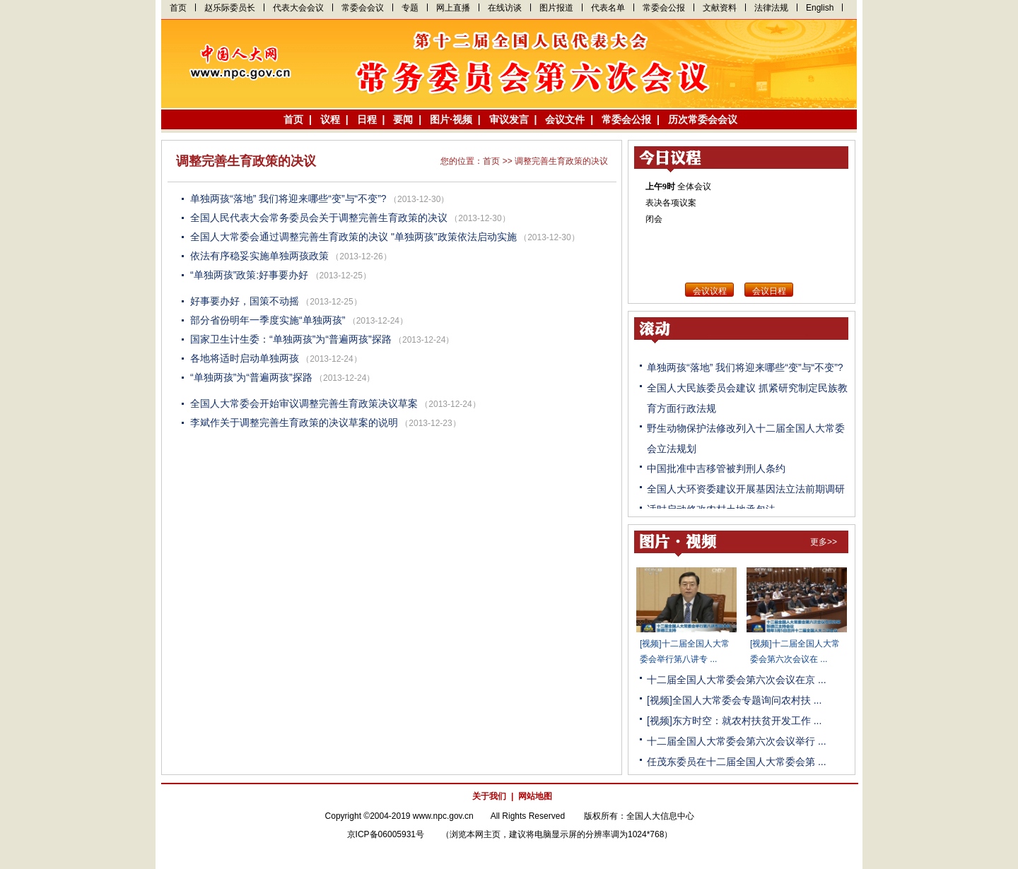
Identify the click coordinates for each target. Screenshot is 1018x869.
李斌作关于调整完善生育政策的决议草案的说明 (294, 422)
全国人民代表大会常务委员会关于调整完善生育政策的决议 (318, 217)
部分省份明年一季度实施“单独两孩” (267, 320)
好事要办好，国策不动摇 (244, 301)
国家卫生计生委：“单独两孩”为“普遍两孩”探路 (291, 339)
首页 (491, 161)
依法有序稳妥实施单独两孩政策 (259, 255)
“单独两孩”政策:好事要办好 (249, 274)
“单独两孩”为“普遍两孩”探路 (251, 377)
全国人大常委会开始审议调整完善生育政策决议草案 (304, 403)
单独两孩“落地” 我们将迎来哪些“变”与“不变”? (288, 198)
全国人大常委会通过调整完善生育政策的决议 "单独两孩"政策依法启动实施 (353, 236)
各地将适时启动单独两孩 (244, 358)
